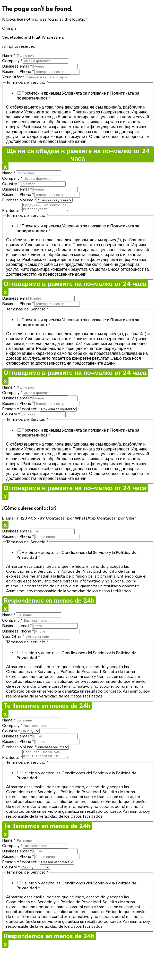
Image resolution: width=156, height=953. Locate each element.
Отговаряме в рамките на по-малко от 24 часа (75, 285)
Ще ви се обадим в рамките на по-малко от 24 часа (78, 154)
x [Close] (5, 166)
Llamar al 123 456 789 (24, 519)
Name (9, 55)
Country (11, 183)
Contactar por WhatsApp (71, 519)
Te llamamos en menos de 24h (47, 707)
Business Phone (18, 71)
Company (12, 60)
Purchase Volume (19, 200)
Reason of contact (21, 410)
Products (12, 212)
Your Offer (13, 77)
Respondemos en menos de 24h (49, 602)
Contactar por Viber (116, 519)
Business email (17, 66)
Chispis (9, 28)
